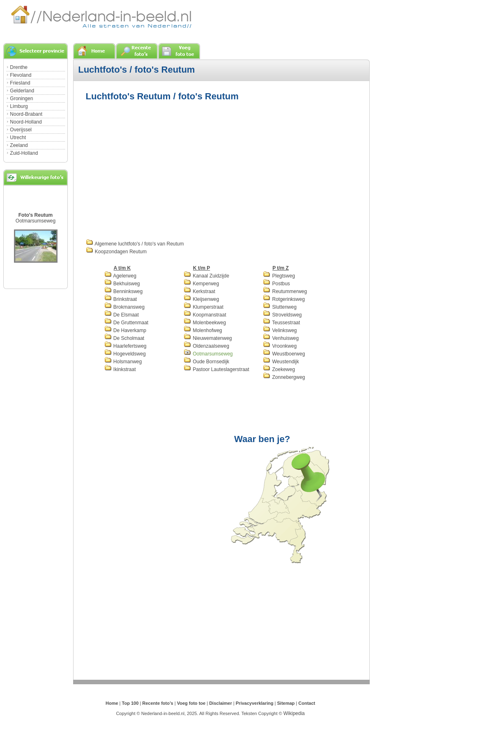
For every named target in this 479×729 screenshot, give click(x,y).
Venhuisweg (281, 338)
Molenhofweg (203, 330)
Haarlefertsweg (125, 346)
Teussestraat (281, 323)
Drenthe (19, 67)
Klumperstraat (203, 307)
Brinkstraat (120, 299)
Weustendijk (281, 361)
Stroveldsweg (282, 315)
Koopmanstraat (205, 315)
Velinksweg (280, 330)
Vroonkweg (280, 346)
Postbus (276, 284)
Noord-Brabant (26, 114)
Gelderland (22, 91)
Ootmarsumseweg (35, 221)
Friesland (20, 83)
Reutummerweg (285, 291)
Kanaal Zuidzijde (206, 276)
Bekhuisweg (122, 284)
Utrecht (18, 137)
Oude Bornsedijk (206, 361)
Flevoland (20, 75)
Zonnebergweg (284, 377)
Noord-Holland (25, 122)
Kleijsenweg (201, 299)
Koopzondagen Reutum (116, 251)
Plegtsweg (279, 276)
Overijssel (21, 130)
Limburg (19, 106)
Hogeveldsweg (125, 354)
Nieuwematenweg (208, 338)
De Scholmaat (124, 338)
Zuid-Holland (24, 153)
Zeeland (19, 145)
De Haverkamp (125, 330)
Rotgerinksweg (284, 299)
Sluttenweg (280, 307)
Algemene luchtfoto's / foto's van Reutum (135, 244)
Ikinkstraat (120, 369)
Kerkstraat (199, 291)
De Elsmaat (121, 315)
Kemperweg (201, 284)
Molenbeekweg (205, 323)
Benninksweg (123, 291)
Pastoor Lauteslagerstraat (216, 369)
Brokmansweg (124, 307)
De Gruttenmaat (126, 323)
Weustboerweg (284, 354)
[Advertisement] (154, 169)
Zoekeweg (279, 369)
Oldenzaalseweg (206, 346)
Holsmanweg (123, 361)
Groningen (21, 98)
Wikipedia (294, 713)
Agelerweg (120, 276)
